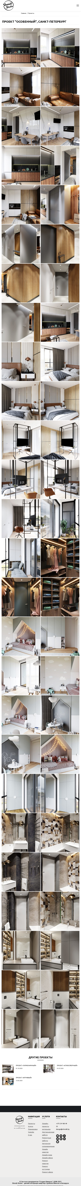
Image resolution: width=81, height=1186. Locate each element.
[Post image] (8, 1069)
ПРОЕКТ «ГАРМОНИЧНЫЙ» (26, 1065)
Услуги (30, 1126)
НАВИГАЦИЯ (34, 1116)
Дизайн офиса (47, 1158)
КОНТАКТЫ (61, 1116)
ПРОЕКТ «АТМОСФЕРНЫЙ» (67, 1065)
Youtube (31, 1132)
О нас (30, 1135)
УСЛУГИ (46, 1116)
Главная (23, 13)
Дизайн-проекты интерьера (46, 1126)
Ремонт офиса (47, 1172)
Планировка (32, 1129)
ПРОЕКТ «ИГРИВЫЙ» (24, 1078)
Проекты (31, 13)
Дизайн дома (47, 1155)
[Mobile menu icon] (78, 5)
